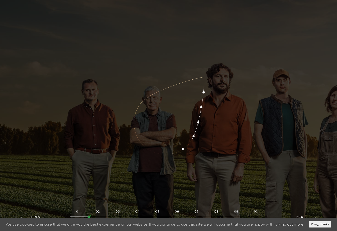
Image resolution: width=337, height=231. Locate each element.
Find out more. (291, 224)
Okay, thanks (320, 224)
